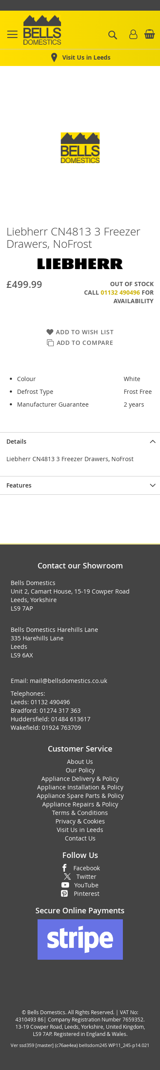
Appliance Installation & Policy (80, 787)
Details (16, 441)
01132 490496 (120, 292)
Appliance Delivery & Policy (80, 779)
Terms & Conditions (80, 813)
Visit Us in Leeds (80, 830)
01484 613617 (70, 719)
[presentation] (80, 441)
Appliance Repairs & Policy (80, 804)
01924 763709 (61, 727)
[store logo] (42, 30)
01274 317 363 (60, 710)
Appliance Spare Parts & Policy (80, 796)
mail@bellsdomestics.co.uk (68, 681)
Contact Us (80, 838)
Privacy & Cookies (80, 821)
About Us (80, 761)
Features (19, 485)
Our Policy (80, 770)
